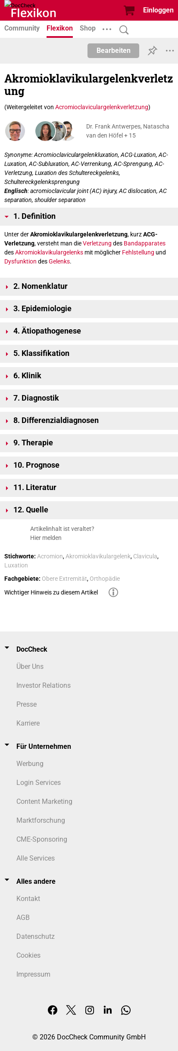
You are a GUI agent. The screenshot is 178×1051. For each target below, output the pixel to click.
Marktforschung (40, 820)
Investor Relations (43, 685)
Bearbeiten (114, 50)
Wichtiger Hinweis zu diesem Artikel (51, 592)
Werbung (30, 764)
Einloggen (158, 10)
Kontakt (28, 899)
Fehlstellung (138, 252)
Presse (26, 704)
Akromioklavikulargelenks (49, 252)
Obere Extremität (64, 578)
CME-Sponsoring (41, 839)
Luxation (16, 565)
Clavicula (145, 556)
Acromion (50, 556)
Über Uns (30, 666)
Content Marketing (44, 801)
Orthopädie (105, 578)
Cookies (28, 955)
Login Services (38, 782)
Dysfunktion (20, 261)
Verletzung (97, 243)
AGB (23, 917)
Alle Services (35, 858)
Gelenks (59, 261)
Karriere (28, 723)
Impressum (33, 974)
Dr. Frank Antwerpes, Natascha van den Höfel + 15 (127, 131)
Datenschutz (35, 936)
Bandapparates (145, 243)
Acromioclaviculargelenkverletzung (101, 107)
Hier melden (46, 537)
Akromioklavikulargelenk (98, 556)
